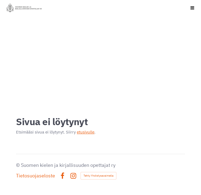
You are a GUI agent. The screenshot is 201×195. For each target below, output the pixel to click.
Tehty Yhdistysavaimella (98, 175)
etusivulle (85, 132)
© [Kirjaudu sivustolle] (18, 165)
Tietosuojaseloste (35, 175)
